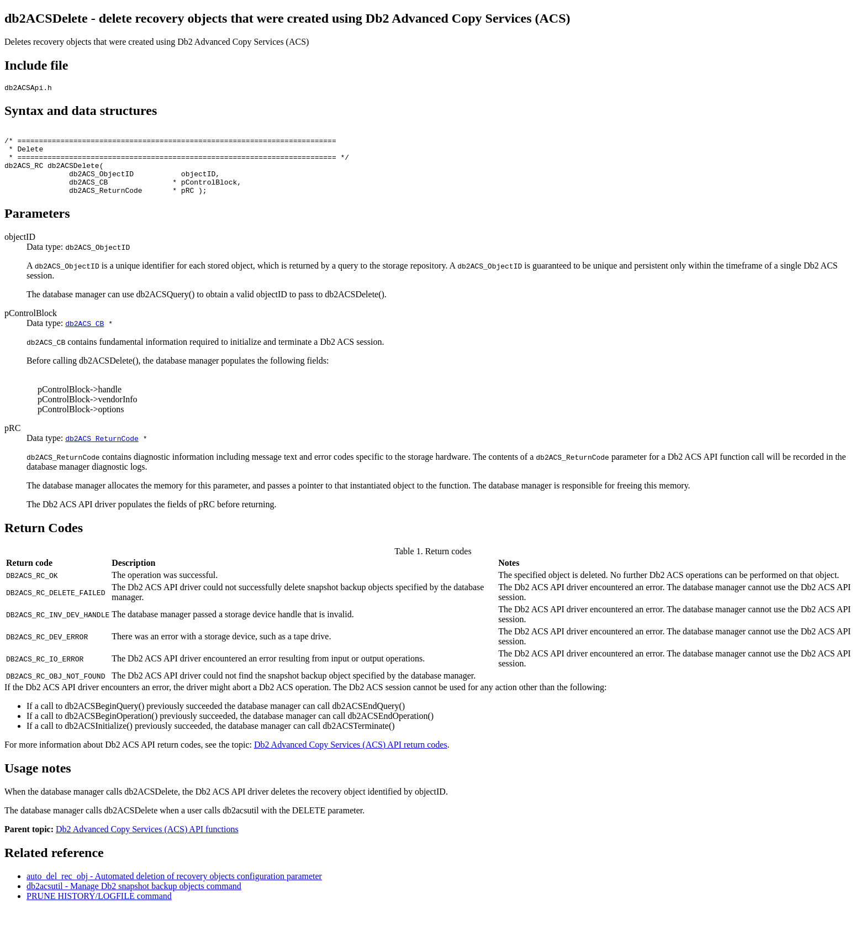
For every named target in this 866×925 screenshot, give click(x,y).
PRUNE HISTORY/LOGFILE (99, 911)
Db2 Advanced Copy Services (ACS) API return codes (350, 759)
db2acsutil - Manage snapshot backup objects (134, 901)
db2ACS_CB (84, 338)
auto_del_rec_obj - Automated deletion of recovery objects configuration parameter (174, 891)
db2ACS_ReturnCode (102, 453)
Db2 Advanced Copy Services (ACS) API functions (147, 844)
